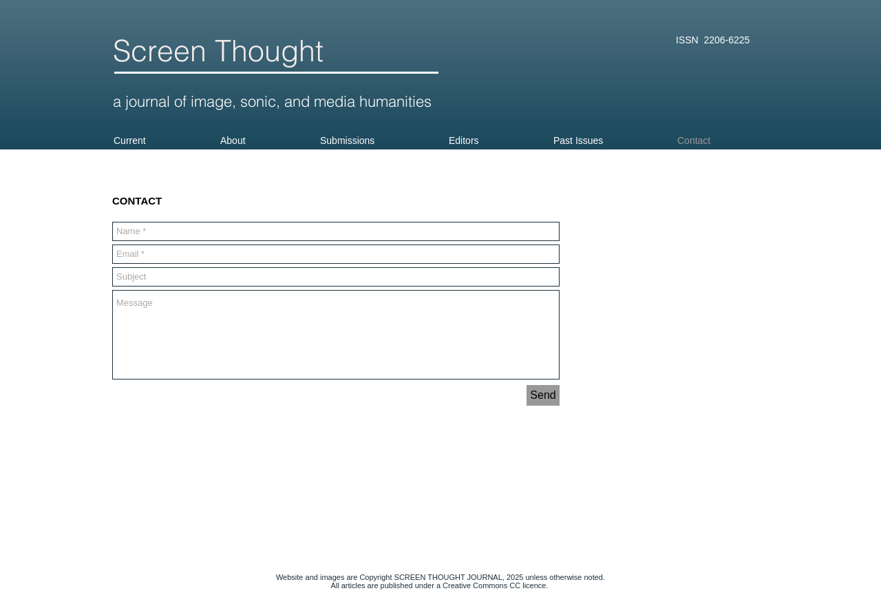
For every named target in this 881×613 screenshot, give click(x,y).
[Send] (543, 395)
